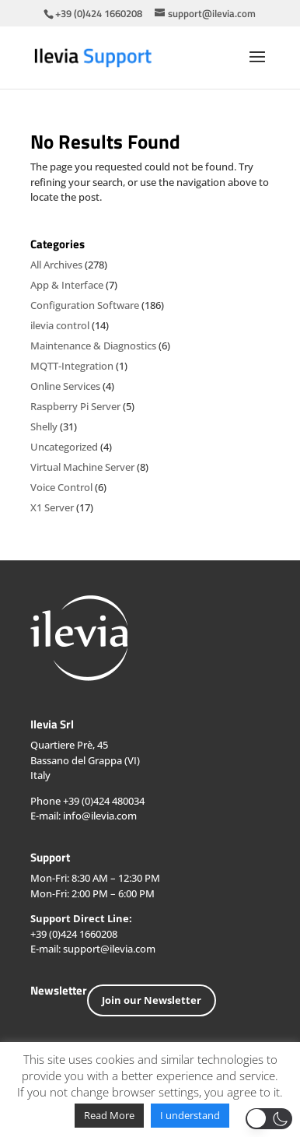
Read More (109, 1115)
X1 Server (52, 507)
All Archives (56, 265)
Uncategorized (64, 447)
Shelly (44, 426)
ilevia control (59, 325)
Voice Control (61, 487)
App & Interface (66, 285)
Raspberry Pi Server (75, 406)
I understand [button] (190, 1115)
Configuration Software (84, 305)
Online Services (65, 386)
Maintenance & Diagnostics (93, 346)
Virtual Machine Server (82, 467)
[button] (269, 1118)
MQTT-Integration (71, 366)
